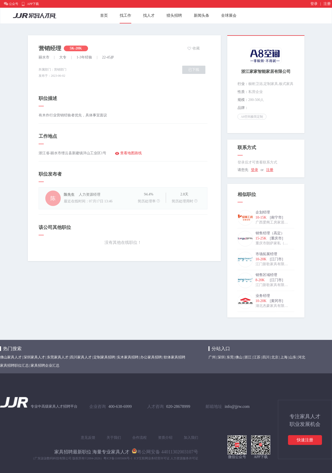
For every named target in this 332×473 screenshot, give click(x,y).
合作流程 (139, 438)
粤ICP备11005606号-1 (117, 458)
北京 (274, 357)
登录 (314, 4)
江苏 (256, 357)
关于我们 (114, 438)
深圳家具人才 (34, 357)
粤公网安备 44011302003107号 (165, 450)
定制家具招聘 (104, 357)
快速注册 (305, 440)
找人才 (149, 15)
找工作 (125, 15)
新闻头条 (201, 15)
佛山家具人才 (11, 357)
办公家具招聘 (151, 357)
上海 (283, 357)
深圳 (221, 357)
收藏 (196, 48)
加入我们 (191, 438)
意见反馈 (88, 438)
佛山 (238, 357)
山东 (292, 357)
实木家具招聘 (127, 357)
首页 (104, 15)
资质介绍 (165, 438)
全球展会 (229, 15)
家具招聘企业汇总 (45, 365)
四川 (265, 357)
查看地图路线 (131, 153)
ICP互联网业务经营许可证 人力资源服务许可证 (166, 458)
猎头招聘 (174, 15)
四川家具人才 (81, 357)
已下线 (193, 70)
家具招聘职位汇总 (14, 365)
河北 (301, 357)
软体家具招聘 (174, 357)
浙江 (247, 357)
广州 (212, 357)
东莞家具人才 (57, 357)
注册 (327, 4)
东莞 (230, 357)
